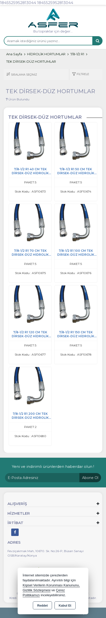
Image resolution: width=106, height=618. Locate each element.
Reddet (42, 605)
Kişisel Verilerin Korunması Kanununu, (51, 585)
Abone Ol (90, 478)
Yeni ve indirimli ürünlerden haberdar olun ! (53, 466)
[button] (80, 74)
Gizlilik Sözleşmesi (37, 590)
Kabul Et (65, 605)
